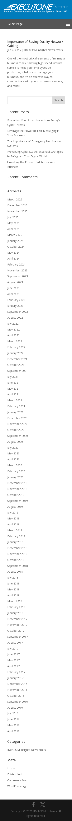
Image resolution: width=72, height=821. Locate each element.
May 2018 (13, 589)
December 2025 (17, 205)
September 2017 (17, 636)
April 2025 (13, 229)
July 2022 (12, 323)
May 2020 (13, 453)
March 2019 (14, 530)
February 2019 (16, 536)
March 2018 (14, 601)
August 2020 (15, 441)
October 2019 (15, 495)
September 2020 (17, 436)
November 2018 (17, 554)
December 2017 (17, 619)
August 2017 (15, 642)
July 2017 (12, 648)
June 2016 (13, 719)
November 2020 (17, 424)
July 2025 (12, 217)
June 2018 (13, 583)
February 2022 (16, 347)
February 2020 (16, 471)
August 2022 (15, 317)
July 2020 (12, 447)
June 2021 (13, 382)
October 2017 (15, 630)
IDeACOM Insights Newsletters (43, 50)
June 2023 (13, 288)
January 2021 (15, 412)
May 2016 (13, 725)
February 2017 (16, 672)
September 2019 (17, 501)
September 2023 (17, 276)
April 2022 (13, 335)
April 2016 (13, 731)
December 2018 (17, 548)
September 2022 (17, 311)
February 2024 (16, 264)
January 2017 (15, 678)
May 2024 (13, 252)
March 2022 (14, 341)
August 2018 (15, 571)
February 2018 (16, 607)
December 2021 (17, 359)
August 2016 (15, 707)
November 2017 (17, 624)
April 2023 (13, 294)
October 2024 (15, 246)
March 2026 (14, 199)
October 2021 (15, 365)
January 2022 (15, 353)
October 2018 (15, 560)
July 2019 (12, 512)
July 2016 (12, 713)
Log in (11, 768)
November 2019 (17, 489)
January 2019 (15, 542)
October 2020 (15, 430)
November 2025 (17, 211)
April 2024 (13, 258)
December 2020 (17, 418)
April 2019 (13, 524)
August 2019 (15, 507)
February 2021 (16, 406)
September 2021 (17, 371)
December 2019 (17, 483)
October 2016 (15, 695)
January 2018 (15, 613)
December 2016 (17, 684)
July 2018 (12, 577)
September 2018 (17, 566)
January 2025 (15, 241)
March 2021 (14, 400)
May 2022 (13, 329)
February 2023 (16, 300)
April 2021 (13, 394)
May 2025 (13, 223)
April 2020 (13, 459)
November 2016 (17, 690)
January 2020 (15, 477)
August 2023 (15, 282)
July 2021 (12, 376)
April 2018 (13, 595)
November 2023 (17, 270)
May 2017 (13, 660)
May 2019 (13, 518)
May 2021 (13, 388)
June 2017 (13, 654)
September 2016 (17, 701)
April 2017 (13, 666)
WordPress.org (16, 786)
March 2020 (14, 465)
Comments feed (17, 780)
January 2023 (15, 305)
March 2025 (14, 235)
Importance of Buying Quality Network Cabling (35, 44)
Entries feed (14, 774)
